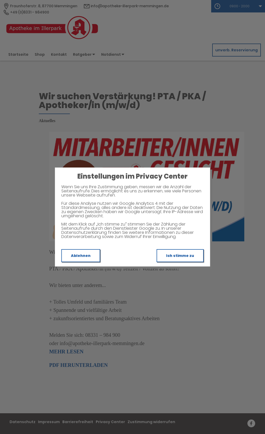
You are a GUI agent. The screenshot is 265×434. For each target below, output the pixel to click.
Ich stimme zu (180, 255)
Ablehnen (81, 255)
